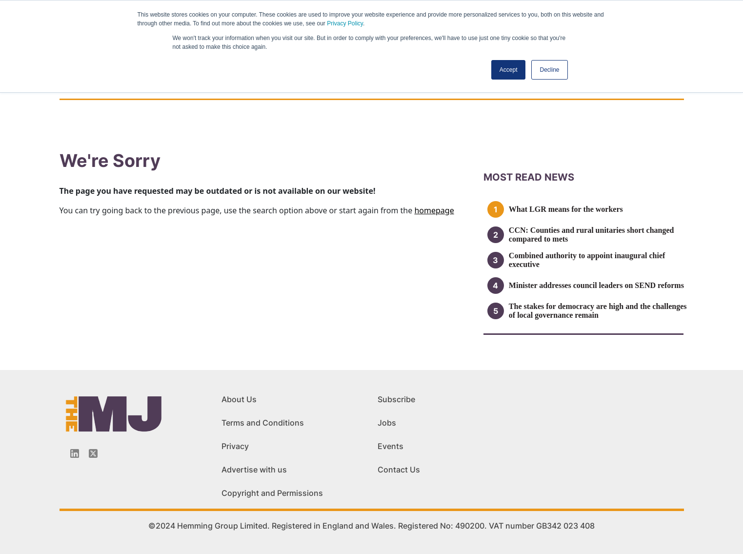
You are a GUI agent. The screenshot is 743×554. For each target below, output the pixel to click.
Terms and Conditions (262, 423)
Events (390, 446)
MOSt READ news (528, 177)
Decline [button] (549, 69)
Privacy (235, 446)
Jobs (387, 423)
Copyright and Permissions (272, 493)
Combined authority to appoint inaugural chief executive (587, 259)
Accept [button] (509, 69)
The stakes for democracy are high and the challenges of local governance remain (598, 310)
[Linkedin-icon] (74, 453)
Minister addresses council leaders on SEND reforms (596, 285)
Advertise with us (254, 469)
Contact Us (399, 469)
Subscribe (396, 399)
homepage (434, 210)
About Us (239, 399)
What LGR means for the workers (566, 209)
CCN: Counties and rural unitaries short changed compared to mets (591, 234)
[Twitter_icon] (93, 453)
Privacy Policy (345, 23)
